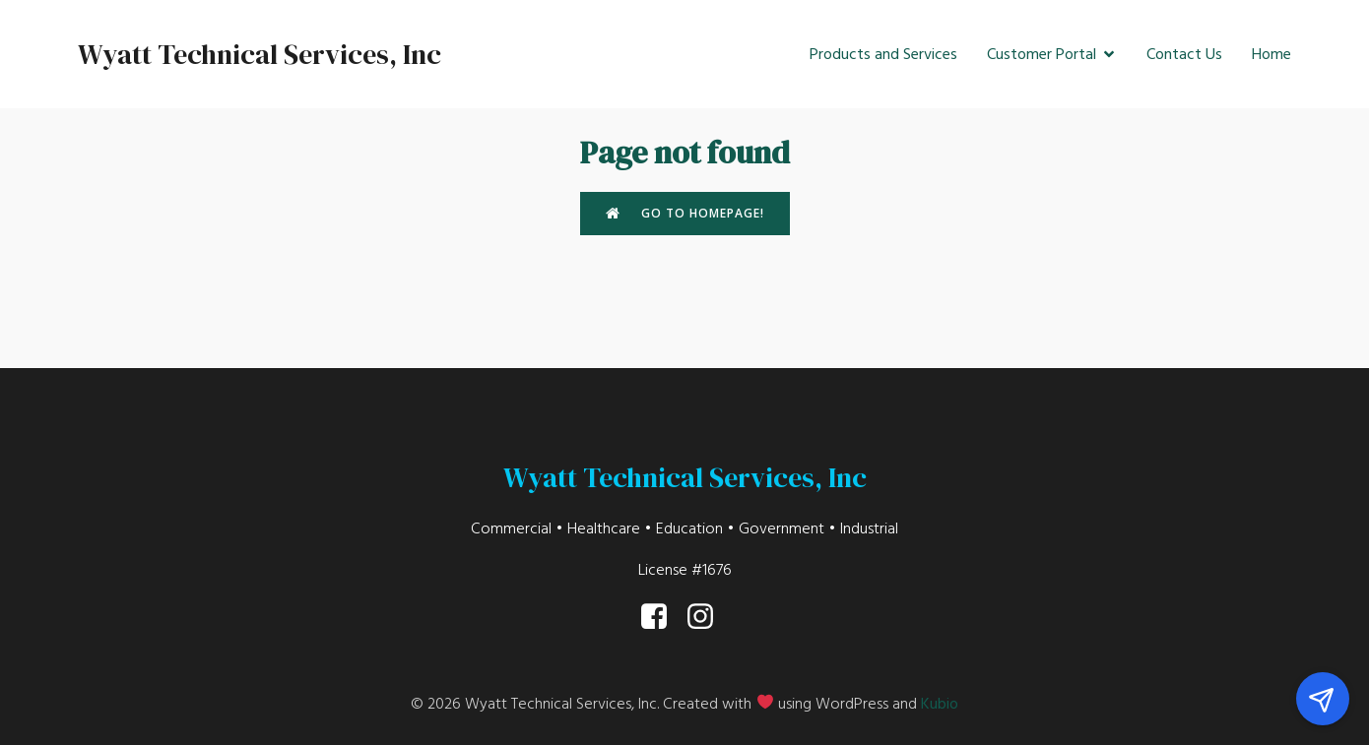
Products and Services (883, 54)
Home (1271, 54)
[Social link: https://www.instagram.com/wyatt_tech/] (707, 617)
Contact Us (1184, 54)
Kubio (939, 703)
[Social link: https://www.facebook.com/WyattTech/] (661, 617)
